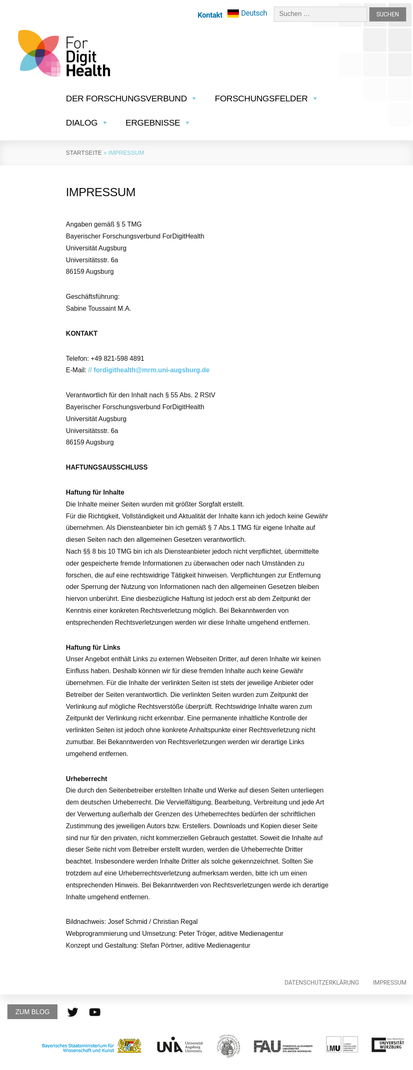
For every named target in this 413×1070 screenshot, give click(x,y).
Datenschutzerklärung (322, 982)
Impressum (389, 982)
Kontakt (209, 15)
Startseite (84, 152)
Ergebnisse (158, 122)
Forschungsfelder (267, 98)
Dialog (87, 122)
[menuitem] (247, 13)
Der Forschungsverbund (132, 98)
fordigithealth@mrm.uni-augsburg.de (151, 370)
